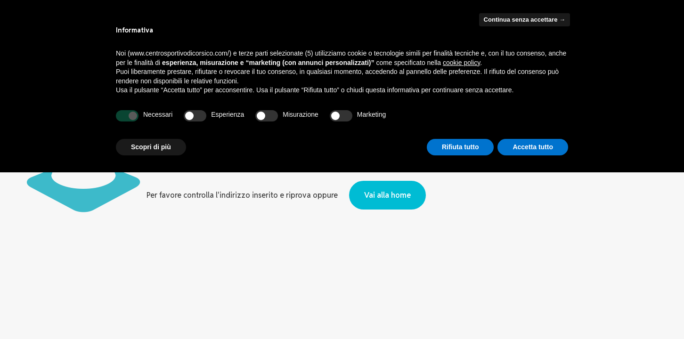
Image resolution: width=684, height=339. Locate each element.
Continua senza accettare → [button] (524, 19)
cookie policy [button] (461, 62)
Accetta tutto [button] (533, 147)
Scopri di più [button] (151, 147)
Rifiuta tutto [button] (460, 147)
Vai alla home (387, 195)
